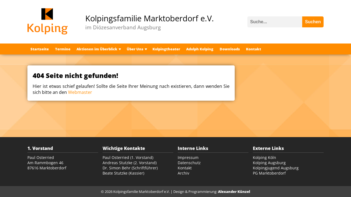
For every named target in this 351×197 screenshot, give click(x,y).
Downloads (230, 49)
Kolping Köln (264, 157)
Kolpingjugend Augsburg (276, 167)
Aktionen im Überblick (97, 49)
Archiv (183, 173)
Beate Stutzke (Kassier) (123, 173)
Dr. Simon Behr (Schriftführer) (130, 167)
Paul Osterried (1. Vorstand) (128, 157)
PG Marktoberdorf (269, 173)
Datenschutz (189, 162)
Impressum (188, 157)
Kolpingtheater (166, 49)
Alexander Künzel (234, 191)
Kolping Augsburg (269, 162)
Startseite (39, 49)
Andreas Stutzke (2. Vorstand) (130, 162)
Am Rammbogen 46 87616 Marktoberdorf (46, 165)
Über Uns (135, 49)
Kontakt (253, 49)
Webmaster (80, 92)
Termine (62, 49)
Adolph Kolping (199, 49)
